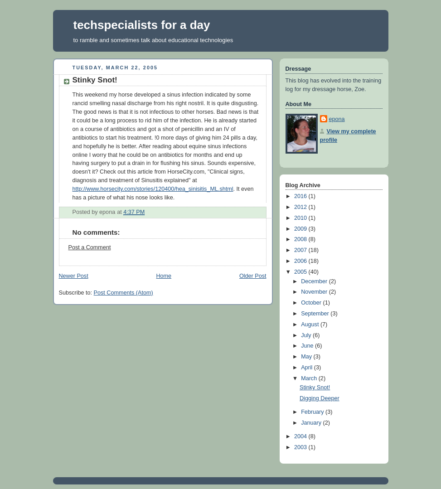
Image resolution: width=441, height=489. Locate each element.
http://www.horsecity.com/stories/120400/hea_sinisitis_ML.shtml (153, 189)
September (315, 313)
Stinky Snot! (315, 387)
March (310, 378)
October (312, 303)
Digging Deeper (319, 398)
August (310, 324)
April (307, 367)
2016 (301, 196)
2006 (301, 261)
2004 (301, 436)
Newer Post (73, 276)
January (312, 423)
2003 (301, 447)
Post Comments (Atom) (123, 293)
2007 (301, 250)
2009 (301, 229)
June (308, 346)
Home (163, 276)
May (307, 356)
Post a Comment (89, 247)
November (315, 292)
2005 (301, 272)
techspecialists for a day (141, 25)
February (313, 412)
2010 (301, 218)
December (315, 281)
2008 (301, 239)
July (307, 335)
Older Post (253, 276)
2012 (301, 207)
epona (337, 119)
